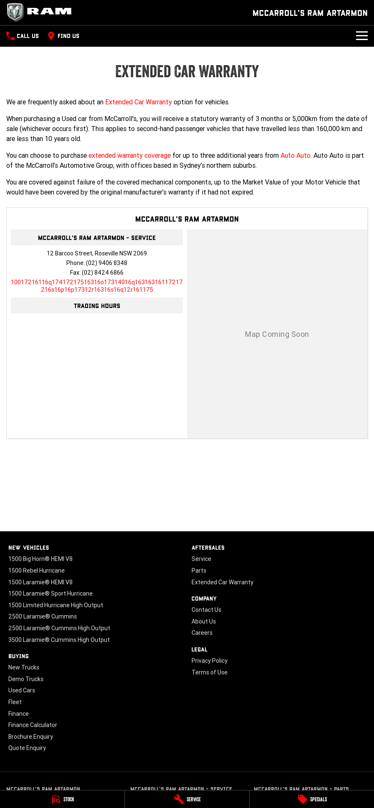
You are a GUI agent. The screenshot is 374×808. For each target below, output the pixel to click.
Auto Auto (295, 155)
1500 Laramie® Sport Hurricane (50, 593)
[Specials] (312, 799)
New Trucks (23, 667)
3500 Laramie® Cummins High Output (59, 640)
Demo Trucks (25, 679)
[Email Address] (97, 285)
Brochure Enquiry (30, 736)
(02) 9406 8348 (106, 263)
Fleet (15, 702)
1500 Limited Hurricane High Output (55, 605)
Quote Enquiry (27, 748)
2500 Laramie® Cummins (42, 616)
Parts (199, 570)
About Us (204, 621)
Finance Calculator (32, 725)
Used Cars (21, 690)
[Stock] (62, 799)
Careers (202, 632)
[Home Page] (41, 12)
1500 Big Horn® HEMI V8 (40, 559)
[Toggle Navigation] (362, 35)
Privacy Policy (209, 660)
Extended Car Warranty (138, 102)
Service (201, 559)
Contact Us (206, 610)
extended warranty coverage (129, 155)
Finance (18, 713)
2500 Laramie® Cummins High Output (59, 628)
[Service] (187, 799)
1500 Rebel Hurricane (36, 570)
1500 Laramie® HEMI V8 (40, 582)
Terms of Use (209, 672)
